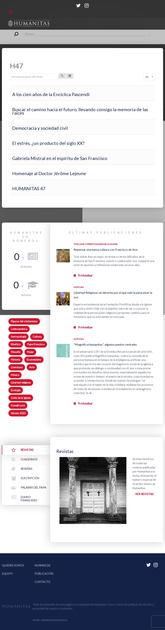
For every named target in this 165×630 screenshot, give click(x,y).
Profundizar (85, 275)
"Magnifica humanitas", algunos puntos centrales (105, 344)
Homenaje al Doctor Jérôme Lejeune (49, 173)
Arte (31, 367)
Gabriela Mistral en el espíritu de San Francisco (59, 158)
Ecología (15, 390)
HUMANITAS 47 (29, 188)
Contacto (42, 581)
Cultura (37, 336)
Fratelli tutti (18, 405)
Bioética (15, 344)
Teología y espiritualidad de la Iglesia (96, 244)
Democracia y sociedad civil (40, 128)
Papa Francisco (36, 344)
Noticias (79, 287)
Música (15, 374)
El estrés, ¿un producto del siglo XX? (48, 143)
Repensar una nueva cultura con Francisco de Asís (106, 249)
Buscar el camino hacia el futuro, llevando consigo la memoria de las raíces (80, 111)
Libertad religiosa (21, 382)
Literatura (17, 367)
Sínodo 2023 (18, 413)
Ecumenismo (34, 359)
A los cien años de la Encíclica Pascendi (51, 94)
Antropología (18, 336)
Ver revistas (144, 494)
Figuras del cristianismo (24, 321)
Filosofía (15, 351)
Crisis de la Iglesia (21, 397)
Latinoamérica (19, 329)
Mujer (30, 351)
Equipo (7, 573)
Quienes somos (13, 565)
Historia (15, 359)
